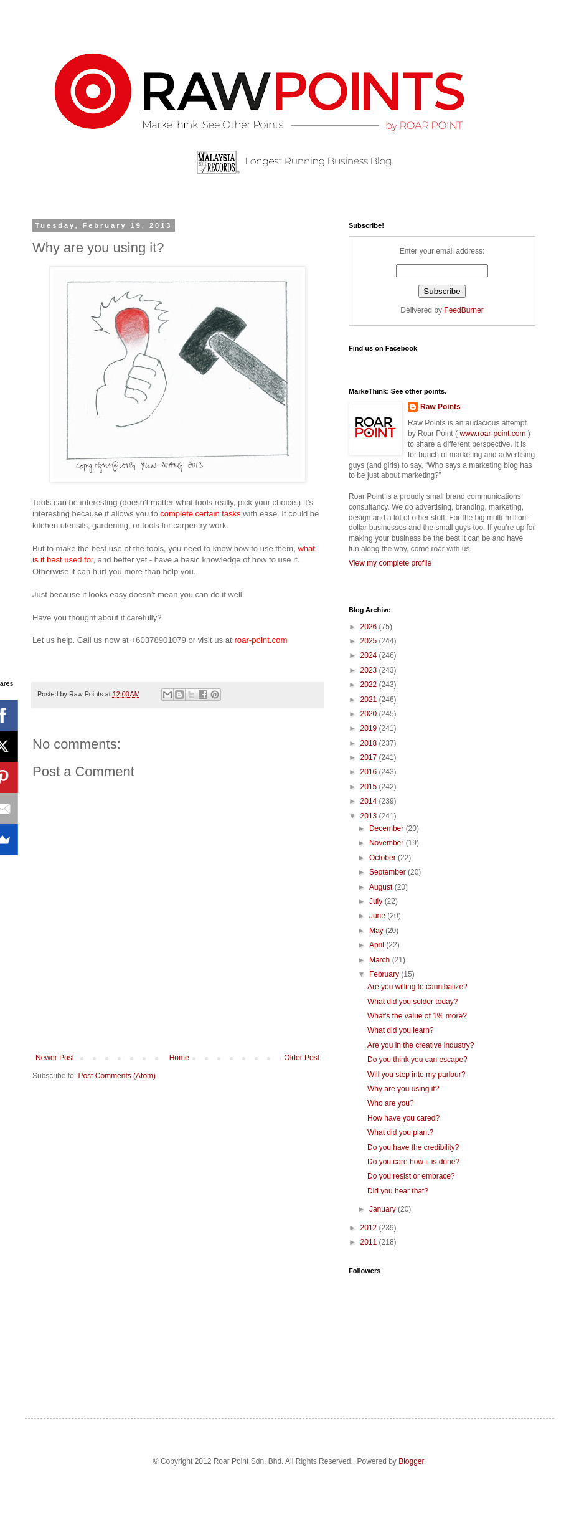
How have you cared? (403, 1118)
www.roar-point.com (493, 433)
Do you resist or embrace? (411, 1176)
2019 (369, 728)
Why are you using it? (403, 1088)
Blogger (411, 1461)
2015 (369, 786)
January (383, 1209)
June (378, 915)
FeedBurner (463, 310)
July (377, 901)
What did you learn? (400, 1030)
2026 (369, 626)
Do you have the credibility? (413, 1147)
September (388, 872)
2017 (369, 757)
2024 (369, 655)
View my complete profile (390, 563)
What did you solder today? (412, 1001)
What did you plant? (400, 1132)
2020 (369, 713)
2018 (369, 743)
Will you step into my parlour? (416, 1074)
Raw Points (440, 406)
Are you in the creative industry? (420, 1045)
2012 (369, 1227)
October (383, 857)
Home (179, 1057)
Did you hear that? (397, 1191)
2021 (369, 699)
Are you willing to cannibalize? (417, 986)
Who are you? (390, 1103)
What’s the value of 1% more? (417, 1016)
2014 (369, 801)
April (377, 945)
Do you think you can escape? (417, 1059)
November (387, 842)
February (385, 974)
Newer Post (54, 1057)
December (387, 828)
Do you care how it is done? (413, 1161)
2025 (369, 641)
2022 (369, 684)
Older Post (301, 1057)
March (380, 960)
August (382, 887)
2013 (369, 816)
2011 (369, 1242)
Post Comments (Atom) (117, 1075)
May (377, 930)
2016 (369, 771)
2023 (369, 670)
